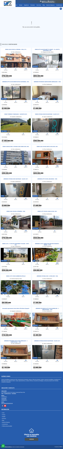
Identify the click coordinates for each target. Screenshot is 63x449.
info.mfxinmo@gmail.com (7, 403)
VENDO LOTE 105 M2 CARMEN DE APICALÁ (15, 276)
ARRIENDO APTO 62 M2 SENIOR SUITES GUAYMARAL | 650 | (15, 81)
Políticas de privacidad (7, 426)
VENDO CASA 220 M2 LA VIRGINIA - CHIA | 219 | (15, 49)
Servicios (39, 5)
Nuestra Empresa (50, 5)
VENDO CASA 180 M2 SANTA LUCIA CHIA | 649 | (47, 146)
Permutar (33, 5)
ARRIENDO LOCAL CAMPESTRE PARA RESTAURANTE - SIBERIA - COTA (47, 244)
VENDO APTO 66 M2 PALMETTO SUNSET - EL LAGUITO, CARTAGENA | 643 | (47, 50)
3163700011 (51, 1)
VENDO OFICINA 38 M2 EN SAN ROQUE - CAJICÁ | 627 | (47, 114)
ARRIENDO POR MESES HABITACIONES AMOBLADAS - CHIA (47, 81)
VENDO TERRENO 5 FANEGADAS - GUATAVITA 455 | (15, 114)
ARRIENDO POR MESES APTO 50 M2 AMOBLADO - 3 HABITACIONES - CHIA (47, 309)
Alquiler (3, 416)
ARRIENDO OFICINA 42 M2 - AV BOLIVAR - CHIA (47, 276)
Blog (44, 5)
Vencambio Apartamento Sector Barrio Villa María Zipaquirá (15, 308)
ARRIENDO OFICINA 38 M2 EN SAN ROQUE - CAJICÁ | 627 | (47, 340)
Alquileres (26, 5)
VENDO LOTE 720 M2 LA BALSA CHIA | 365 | (47, 211)
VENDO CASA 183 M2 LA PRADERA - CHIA (15, 211)
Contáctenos (59, 5)
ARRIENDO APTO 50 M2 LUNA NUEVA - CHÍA (47, 178)
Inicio (16, 5)
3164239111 (44, 1)
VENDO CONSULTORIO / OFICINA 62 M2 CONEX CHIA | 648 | (16, 146)
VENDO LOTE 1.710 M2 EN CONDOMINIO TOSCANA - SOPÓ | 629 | (15, 244)
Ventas (20, 5)
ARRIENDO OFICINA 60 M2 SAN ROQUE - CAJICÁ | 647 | (16, 178)
